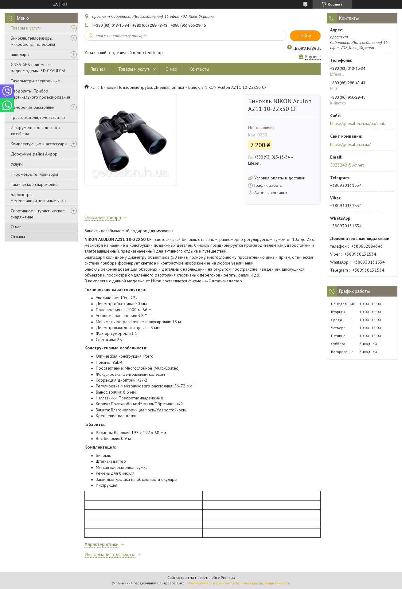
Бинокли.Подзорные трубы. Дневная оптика (142, 87)
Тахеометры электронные (35, 81)
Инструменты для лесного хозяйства (35, 130)
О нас (16, 227)
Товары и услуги (26, 28)
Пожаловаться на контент (209, 583)
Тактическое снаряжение (34, 184)
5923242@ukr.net (347, 165)
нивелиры (20, 54)
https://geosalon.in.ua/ (350, 144)
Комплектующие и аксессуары (39, 144)
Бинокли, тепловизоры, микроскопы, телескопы (33, 41)
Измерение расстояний (32, 107)
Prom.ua (228, 577)
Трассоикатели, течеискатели (38, 117)
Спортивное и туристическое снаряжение (38, 214)
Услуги (17, 164)
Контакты (199, 69)
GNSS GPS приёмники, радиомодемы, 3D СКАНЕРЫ (38, 67)
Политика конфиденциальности (262, 583)
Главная (98, 69)
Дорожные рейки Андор (34, 154)
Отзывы (18, 236)
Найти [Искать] (305, 35)
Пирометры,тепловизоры (34, 174)
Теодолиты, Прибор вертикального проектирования (40, 94)
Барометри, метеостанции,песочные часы (38, 197)
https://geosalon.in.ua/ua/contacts (360, 123)
